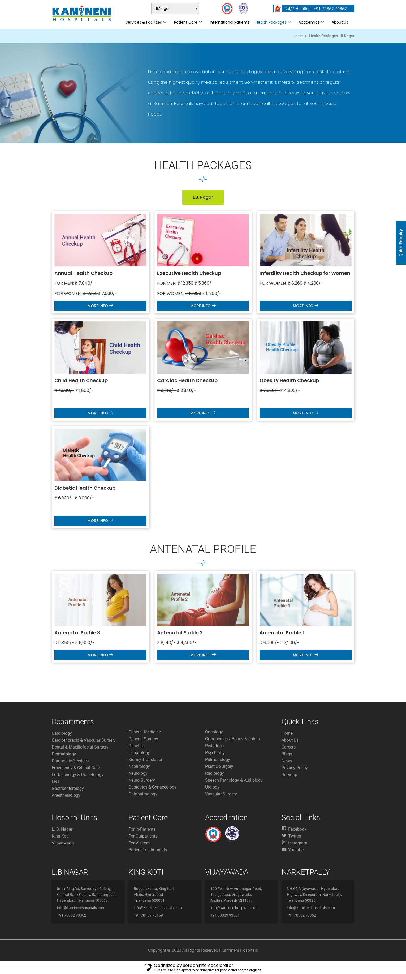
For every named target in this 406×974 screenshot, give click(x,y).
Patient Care (188, 22)
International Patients (229, 22)
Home (298, 36)
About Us (340, 22)
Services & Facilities (146, 22)
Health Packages (273, 22)
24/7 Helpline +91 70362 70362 (316, 8)
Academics (311, 22)
